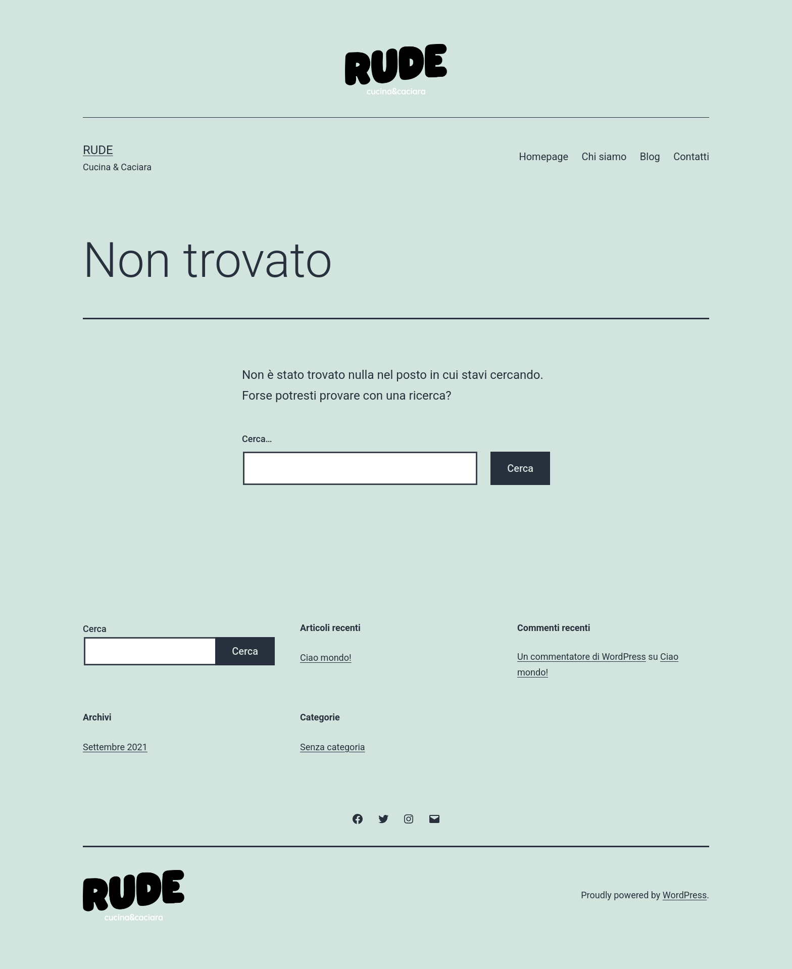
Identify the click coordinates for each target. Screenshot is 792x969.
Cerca (95, 628)
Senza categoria (332, 747)
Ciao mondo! (326, 657)
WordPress (685, 895)
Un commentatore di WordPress (581, 656)
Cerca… (257, 438)
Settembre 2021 (115, 747)
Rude (98, 150)
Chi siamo (604, 157)
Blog (650, 157)
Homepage (543, 157)
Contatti (691, 157)
